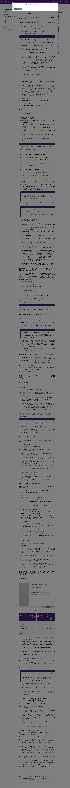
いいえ (19, 8)
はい (15, 8)
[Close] (57, 2)
